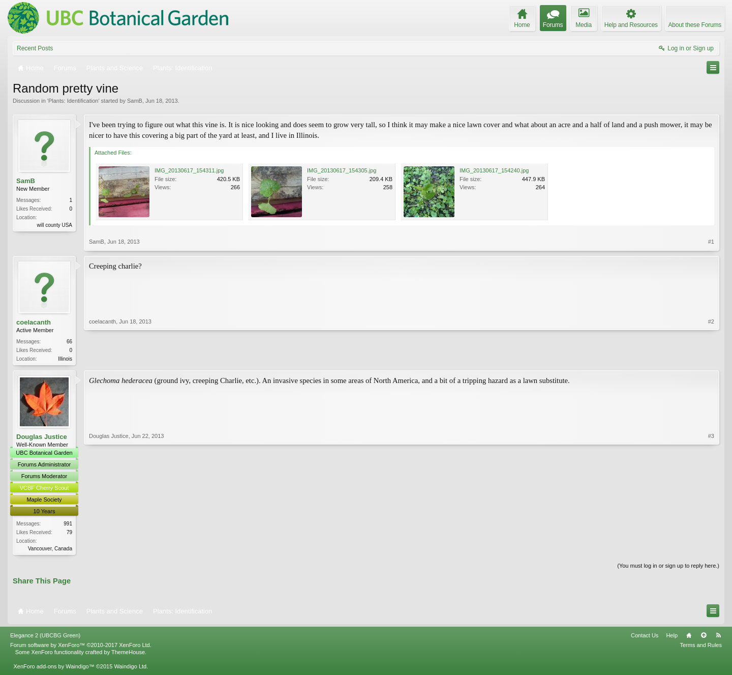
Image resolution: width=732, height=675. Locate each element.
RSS (718, 637)
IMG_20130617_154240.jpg (494, 170)
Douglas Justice (41, 438)
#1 (711, 242)
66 (69, 341)
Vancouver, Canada (50, 549)
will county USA (54, 225)
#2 (711, 358)
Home (688, 637)
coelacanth (33, 322)
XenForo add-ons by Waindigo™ (53, 668)
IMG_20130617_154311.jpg (189, 170)
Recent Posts (35, 48)
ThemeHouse (128, 654)
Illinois (65, 359)
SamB (134, 101)
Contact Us (644, 637)
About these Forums (694, 24)
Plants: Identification (73, 101)
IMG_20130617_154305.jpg (341, 170)
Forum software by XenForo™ (80, 647)
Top (703, 637)
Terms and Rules (701, 647)
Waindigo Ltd (130, 668)
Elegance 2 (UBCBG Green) (45, 637)
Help (672, 637)
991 (68, 524)
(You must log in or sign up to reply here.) (668, 568)
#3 (711, 549)
